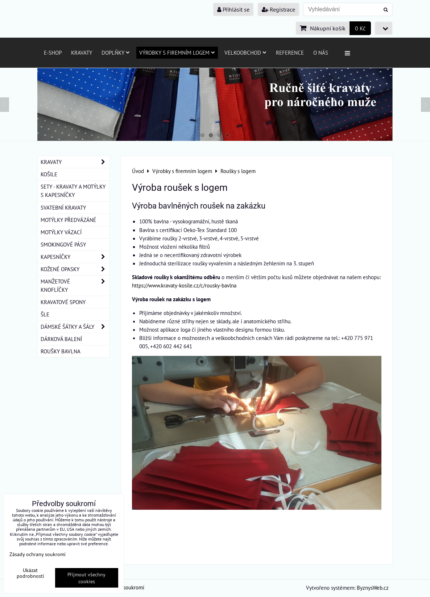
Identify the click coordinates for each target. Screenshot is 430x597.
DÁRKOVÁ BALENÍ (61, 338)
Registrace (278, 9)
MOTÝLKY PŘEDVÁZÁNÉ (68, 219)
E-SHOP (53, 52)
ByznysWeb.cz (373, 587)
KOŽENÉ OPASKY (75, 269)
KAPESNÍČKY (75, 257)
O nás (320, 52)
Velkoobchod (245, 52)
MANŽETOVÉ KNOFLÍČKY (75, 286)
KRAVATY (75, 162)
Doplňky (116, 52)
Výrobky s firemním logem (177, 52)
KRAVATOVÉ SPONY (63, 302)
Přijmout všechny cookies (86, 578)
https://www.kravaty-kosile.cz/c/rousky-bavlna (184, 285)
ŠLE (45, 314)
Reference (290, 52)
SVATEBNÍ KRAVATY (63, 207)
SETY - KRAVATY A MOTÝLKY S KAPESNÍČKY (73, 190)
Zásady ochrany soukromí (37, 554)
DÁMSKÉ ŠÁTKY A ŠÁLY (75, 327)
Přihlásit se (233, 9)
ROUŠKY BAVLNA (60, 351)
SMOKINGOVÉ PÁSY (63, 244)
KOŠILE (49, 174)
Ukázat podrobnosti (30, 573)
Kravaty (81, 52)
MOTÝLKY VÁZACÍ (61, 232)
